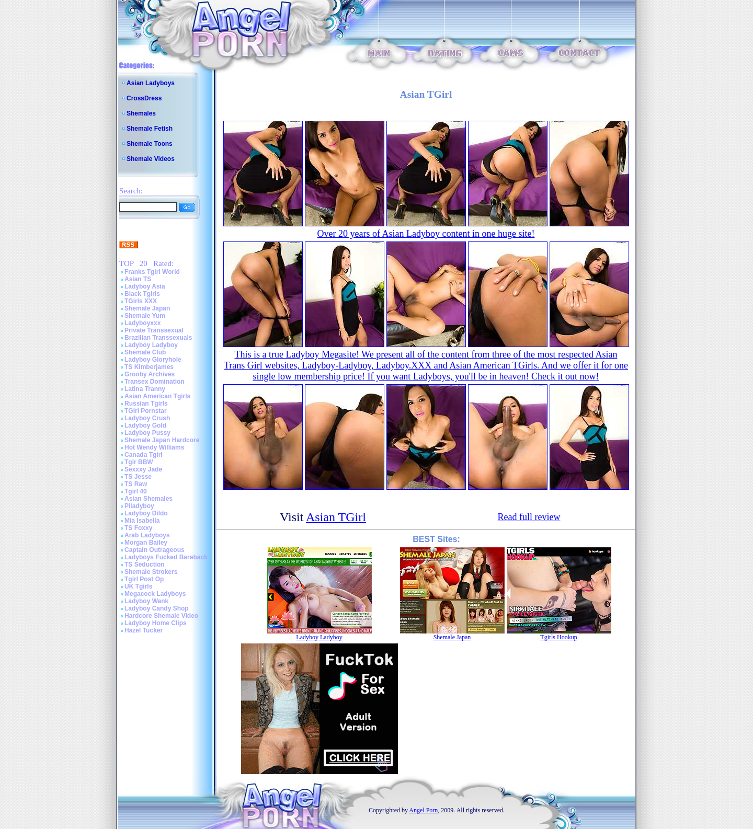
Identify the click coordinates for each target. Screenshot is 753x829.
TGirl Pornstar (145, 410)
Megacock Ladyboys (155, 593)
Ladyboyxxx (142, 323)
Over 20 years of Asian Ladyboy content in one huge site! (426, 233)
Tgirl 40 (135, 491)
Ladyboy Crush (147, 418)
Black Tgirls (142, 293)
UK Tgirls (138, 586)
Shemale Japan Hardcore (161, 440)
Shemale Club (145, 352)
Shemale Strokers (150, 571)
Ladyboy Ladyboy (151, 345)
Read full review (529, 517)
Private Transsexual (154, 330)
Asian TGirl (336, 517)
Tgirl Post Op (144, 579)
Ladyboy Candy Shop (156, 608)
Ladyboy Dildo (146, 513)
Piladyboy (139, 506)
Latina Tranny (144, 389)
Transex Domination (154, 381)
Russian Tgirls (146, 403)
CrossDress (144, 98)
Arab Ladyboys (147, 535)
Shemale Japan (147, 308)
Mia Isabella (141, 520)
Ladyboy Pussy (147, 432)
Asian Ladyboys (151, 83)
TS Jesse (138, 476)
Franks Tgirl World (152, 271)
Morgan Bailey (145, 542)
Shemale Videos (151, 159)
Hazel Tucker (143, 630)
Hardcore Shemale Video (161, 615)
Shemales (141, 113)
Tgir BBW (138, 462)
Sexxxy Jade (143, 469)
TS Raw (135, 484)
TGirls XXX (140, 301)
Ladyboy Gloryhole (152, 359)
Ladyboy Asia (144, 286)
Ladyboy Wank (146, 601)
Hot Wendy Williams (154, 447)
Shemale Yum (144, 315)
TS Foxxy (138, 528)
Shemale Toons (150, 143)
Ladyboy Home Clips (155, 623)
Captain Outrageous (154, 550)
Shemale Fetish (150, 128)
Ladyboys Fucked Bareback (166, 557)
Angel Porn (423, 810)
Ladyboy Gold (145, 425)
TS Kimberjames (149, 367)
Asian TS (137, 279)
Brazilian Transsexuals (158, 337)
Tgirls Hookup (558, 637)
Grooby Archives (149, 374)
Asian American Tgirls (157, 396)
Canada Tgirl (143, 454)
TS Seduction (144, 564)
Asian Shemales (148, 498)
